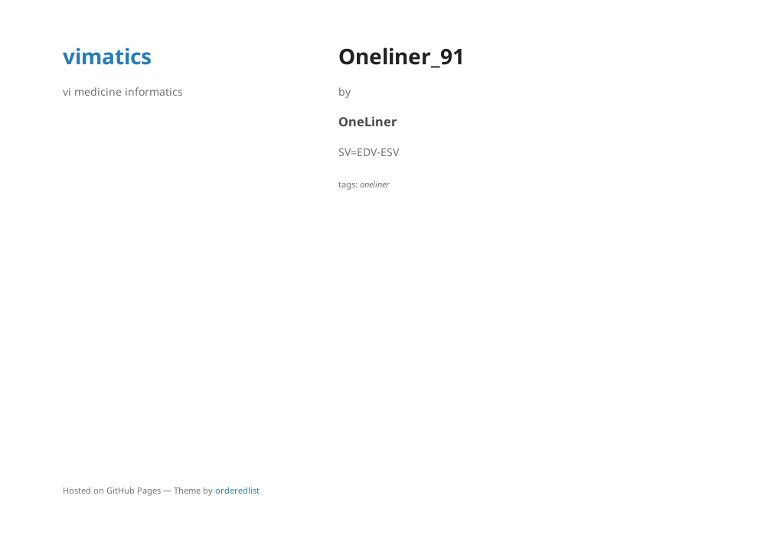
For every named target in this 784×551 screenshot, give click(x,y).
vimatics (107, 55)
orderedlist (237, 490)
